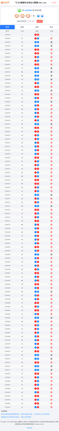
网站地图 (29, 427)
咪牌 (39, 21)
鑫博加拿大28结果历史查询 (10, 417)
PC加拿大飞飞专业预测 (41, 414)
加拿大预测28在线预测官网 (10, 414)
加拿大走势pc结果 (26, 414)
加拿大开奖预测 (26, 417)
